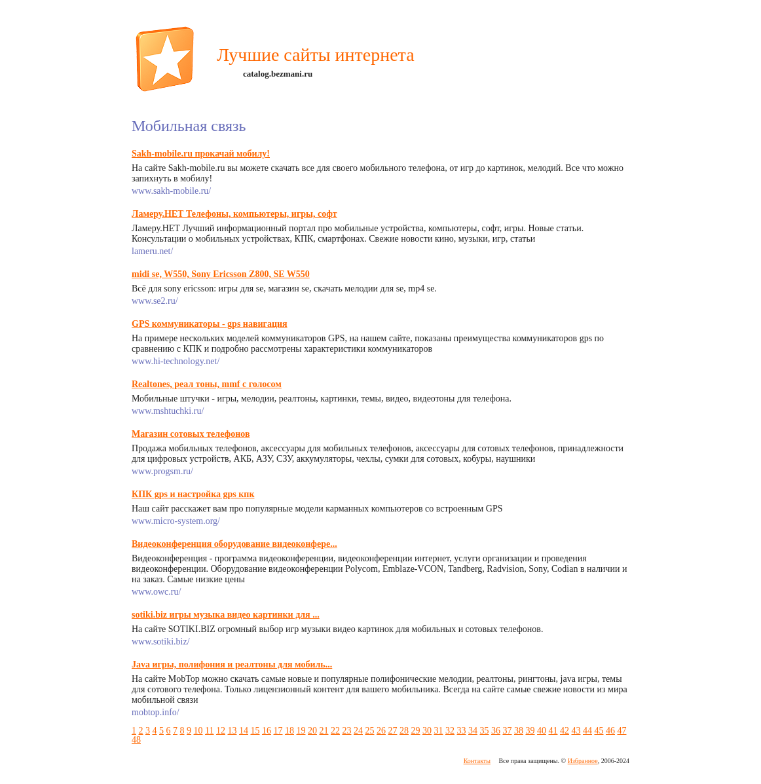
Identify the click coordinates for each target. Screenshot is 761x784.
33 (461, 731)
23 (346, 731)
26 (381, 731)
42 (564, 731)
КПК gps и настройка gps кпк (193, 494)
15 (254, 731)
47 (621, 731)
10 (198, 731)
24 (358, 731)
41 (552, 731)
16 (266, 731)
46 (610, 731)
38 (518, 731)
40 (541, 731)
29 (415, 731)
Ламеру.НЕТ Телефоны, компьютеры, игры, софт (234, 214)
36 (495, 731)
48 (136, 740)
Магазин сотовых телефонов (191, 434)
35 (484, 731)
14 (243, 731)
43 (575, 731)
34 (472, 731)
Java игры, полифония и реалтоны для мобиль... (232, 664)
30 (427, 731)
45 (598, 731)
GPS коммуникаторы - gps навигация (210, 324)
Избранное (583, 760)
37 (506, 731)
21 (323, 731)
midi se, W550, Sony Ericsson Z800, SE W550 (221, 274)
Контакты (477, 760)
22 (335, 731)
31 (438, 731)
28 (404, 731)
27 (392, 731)
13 (231, 731)
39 (529, 731)
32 (450, 731)
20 (312, 731)
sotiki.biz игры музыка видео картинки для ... (226, 615)
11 (209, 731)
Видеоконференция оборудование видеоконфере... (234, 544)
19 (300, 731)
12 (220, 731)
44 (587, 731)
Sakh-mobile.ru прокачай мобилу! (201, 154)
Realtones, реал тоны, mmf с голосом (207, 384)
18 (289, 731)
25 (369, 731)
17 (277, 731)
